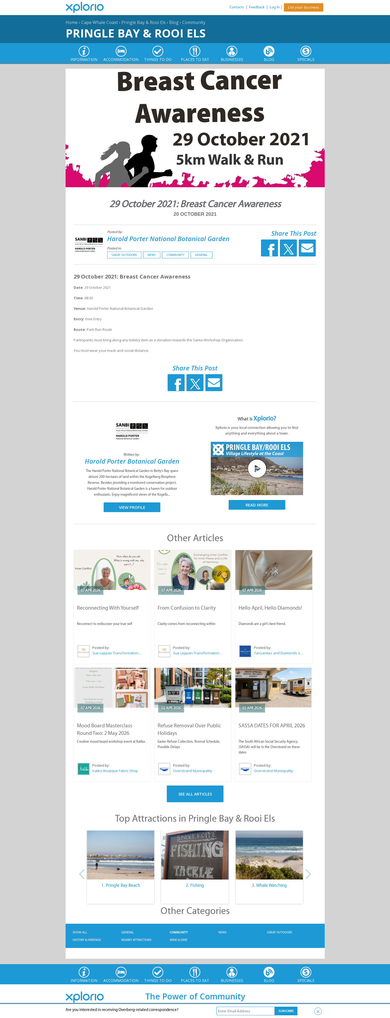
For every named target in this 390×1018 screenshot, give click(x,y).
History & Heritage (87, 940)
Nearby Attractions (136, 940)
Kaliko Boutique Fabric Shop (115, 770)
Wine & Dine (178, 940)
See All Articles (195, 794)
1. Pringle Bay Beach (120, 885)
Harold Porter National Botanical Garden (168, 238)
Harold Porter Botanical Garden (132, 461)
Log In (275, 7)
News (152, 255)
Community (193, 22)
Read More (257, 505)
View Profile (132, 507)
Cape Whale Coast (99, 22)
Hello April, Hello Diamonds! (270, 607)
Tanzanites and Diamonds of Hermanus (279, 653)
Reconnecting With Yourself (108, 607)
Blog (174, 22)
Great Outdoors (124, 255)
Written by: (132, 455)
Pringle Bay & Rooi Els (143, 22)
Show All (80, 932)
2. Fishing (195, 885)
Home (72, 22)
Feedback (256, 7)
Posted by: (115, 232)
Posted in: (114, 248)
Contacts (237, 7)
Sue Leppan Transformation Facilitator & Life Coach (117, 653)
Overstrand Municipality (192, 770)
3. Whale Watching (269, 885)
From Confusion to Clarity (187, 607)
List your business (303, 7)
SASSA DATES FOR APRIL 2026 (272, 725)
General (201, 255)
